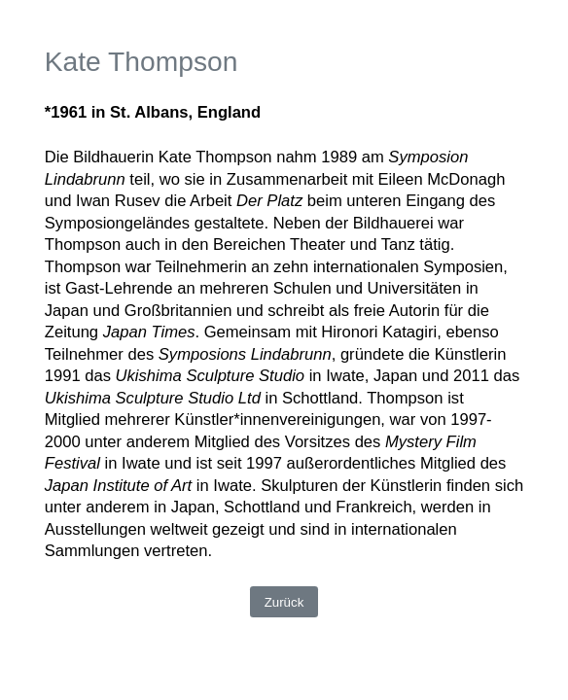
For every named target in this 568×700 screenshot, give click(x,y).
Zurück (284, 602)
